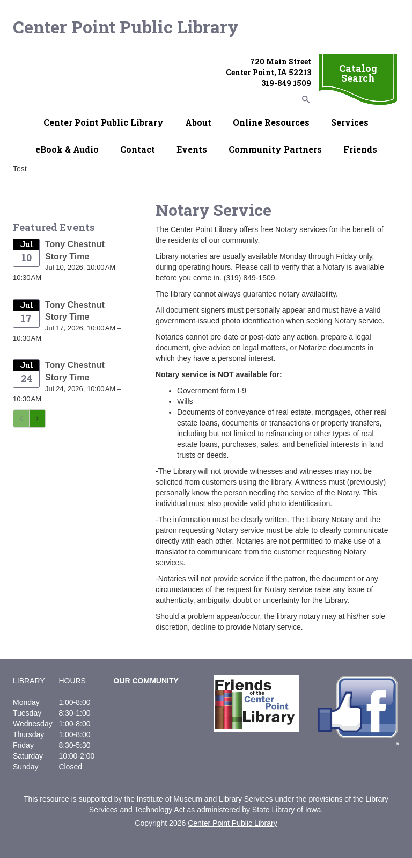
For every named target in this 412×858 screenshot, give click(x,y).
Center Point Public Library (126, 26)
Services (350, 122)
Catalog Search (358, 73)
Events (191, 149)
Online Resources (271, 122)
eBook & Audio (67, 149)
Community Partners (275, 149)
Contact (137, 149)
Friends (360, 149)
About (198, 122)
